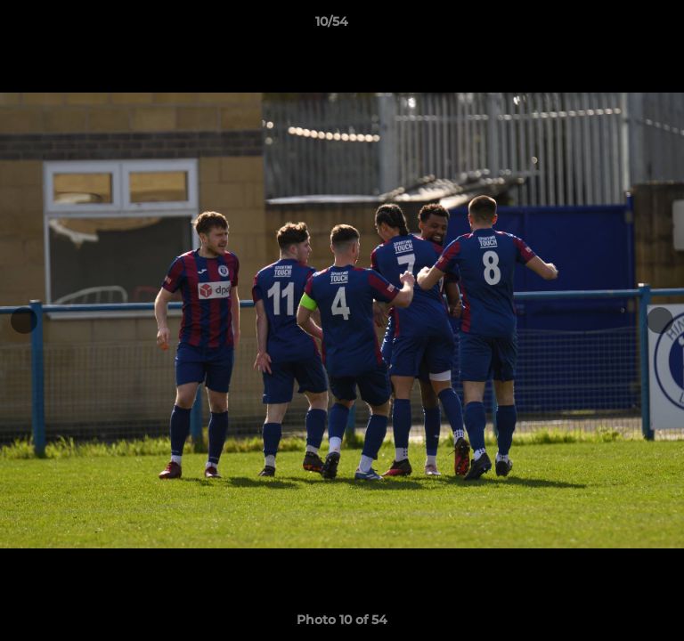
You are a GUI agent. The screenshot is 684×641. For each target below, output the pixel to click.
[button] (620, 26)
